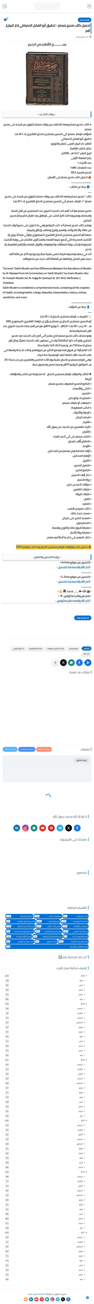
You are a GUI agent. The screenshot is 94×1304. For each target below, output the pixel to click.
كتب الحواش (46, 941)
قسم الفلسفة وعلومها (47, 936)
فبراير (81, 994)
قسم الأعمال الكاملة (20, 926)
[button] (79, 662)
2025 (83, 1003)
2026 (83, 975)
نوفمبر (80, 1013)
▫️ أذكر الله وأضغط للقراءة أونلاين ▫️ (73, 600)
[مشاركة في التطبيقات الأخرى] (55, 662)
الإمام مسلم (84, 20)
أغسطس (79, 1022)
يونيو (81, 1031)
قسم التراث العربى (75, 931)
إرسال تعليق (81, 760)
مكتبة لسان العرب (36, 1294)
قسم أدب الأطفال (75, 926)
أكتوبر (80, 1073)
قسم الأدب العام (48, 926)
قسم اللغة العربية (18, 936)
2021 (83, 1232)
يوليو (81, 1027)
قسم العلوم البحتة (76, 936)
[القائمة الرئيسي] (89, 6)
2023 (83, 1120)
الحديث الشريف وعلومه (55, 648)
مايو (81, 980)
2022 (83, 1171)
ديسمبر (80, 1008)
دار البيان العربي (18, 648)
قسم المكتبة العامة (73, 941)
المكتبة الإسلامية (35, 648)
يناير (81, 999)
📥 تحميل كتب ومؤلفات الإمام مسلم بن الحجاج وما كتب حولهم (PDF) (53, 546)
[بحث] (5, 6)
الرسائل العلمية (19, 916)
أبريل (81, 985)
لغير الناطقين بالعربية (47, 947)
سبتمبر (80, 1017)
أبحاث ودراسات (75, 916)
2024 (83, 1059)
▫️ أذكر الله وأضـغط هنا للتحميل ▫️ (74, 567)
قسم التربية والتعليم (48, 931)
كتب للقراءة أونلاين (19, 941)
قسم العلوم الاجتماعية (19, 931)
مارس (80, 989)
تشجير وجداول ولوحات (20, 921)
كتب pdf (86, 653)
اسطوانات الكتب (48, 916)
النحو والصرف (48, 921)
